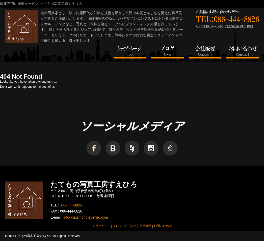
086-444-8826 (71, 205)
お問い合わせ (163, 226)
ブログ (117, 226)
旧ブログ (130, 226)
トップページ (101, 226)
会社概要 (145, 226)
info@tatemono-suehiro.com (85, 217)
